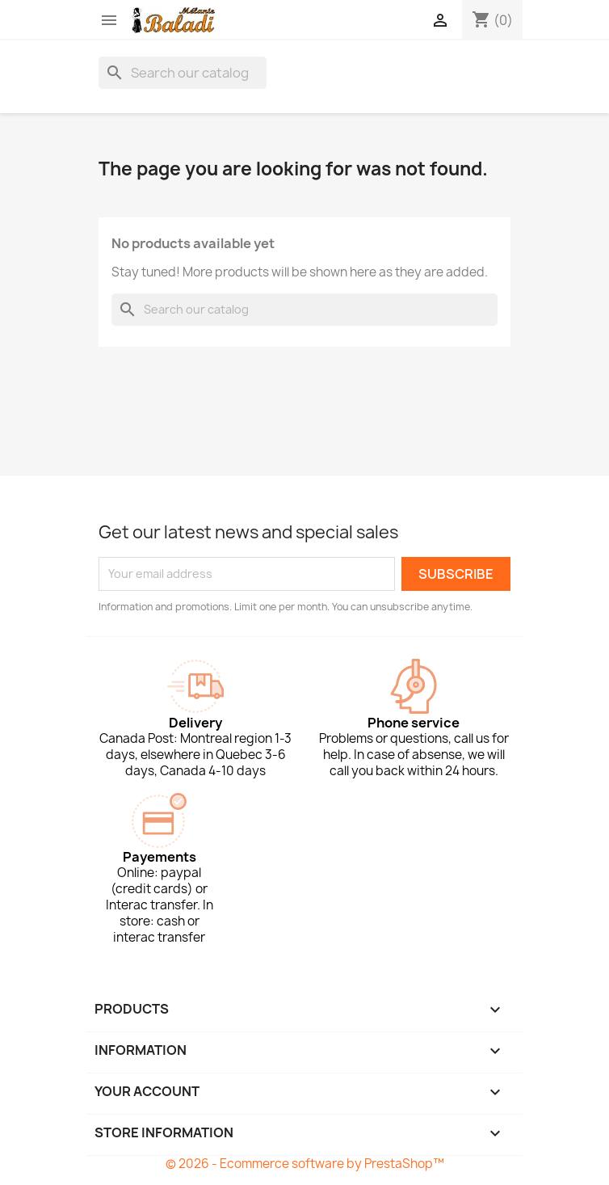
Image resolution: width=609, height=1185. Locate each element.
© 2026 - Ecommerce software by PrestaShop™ (305, 1163)
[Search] (183, 73)
